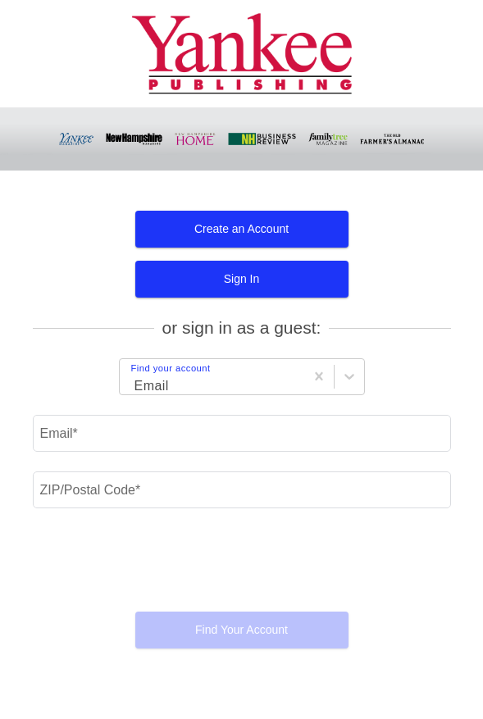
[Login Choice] (132, 379)
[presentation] (242, 566)
